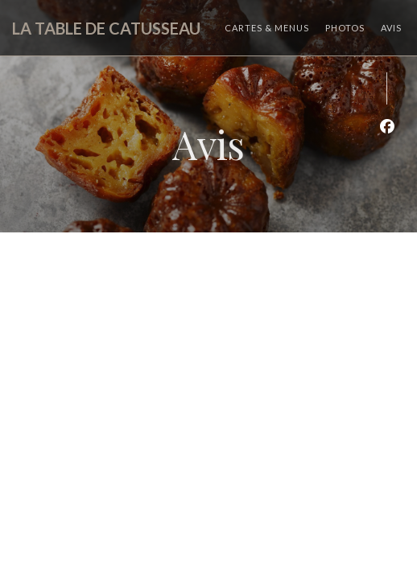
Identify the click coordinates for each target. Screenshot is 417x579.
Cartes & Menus (267, 28)
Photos (345, 28)
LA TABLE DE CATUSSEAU (106, 28)
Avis (391, 28)
